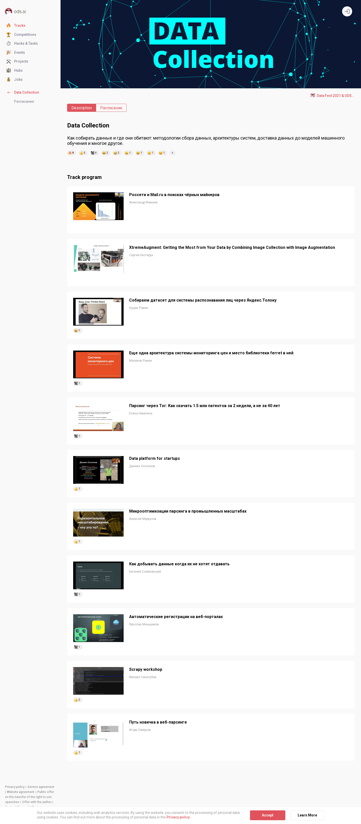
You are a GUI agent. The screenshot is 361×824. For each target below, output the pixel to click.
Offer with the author (36, 802)
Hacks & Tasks (22, 43)
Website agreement (20, 792)
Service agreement (40, 787)
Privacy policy (14, 787)
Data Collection (22, 92)
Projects (17, 61)
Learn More (307, 815)
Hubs (14, 70)
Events (15, 52)
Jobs (14, 79)
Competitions (21, 34)
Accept (267, 815)
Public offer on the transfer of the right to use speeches (29, 797)
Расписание (24, 101)
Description (81, 107)
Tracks (15, 25)
